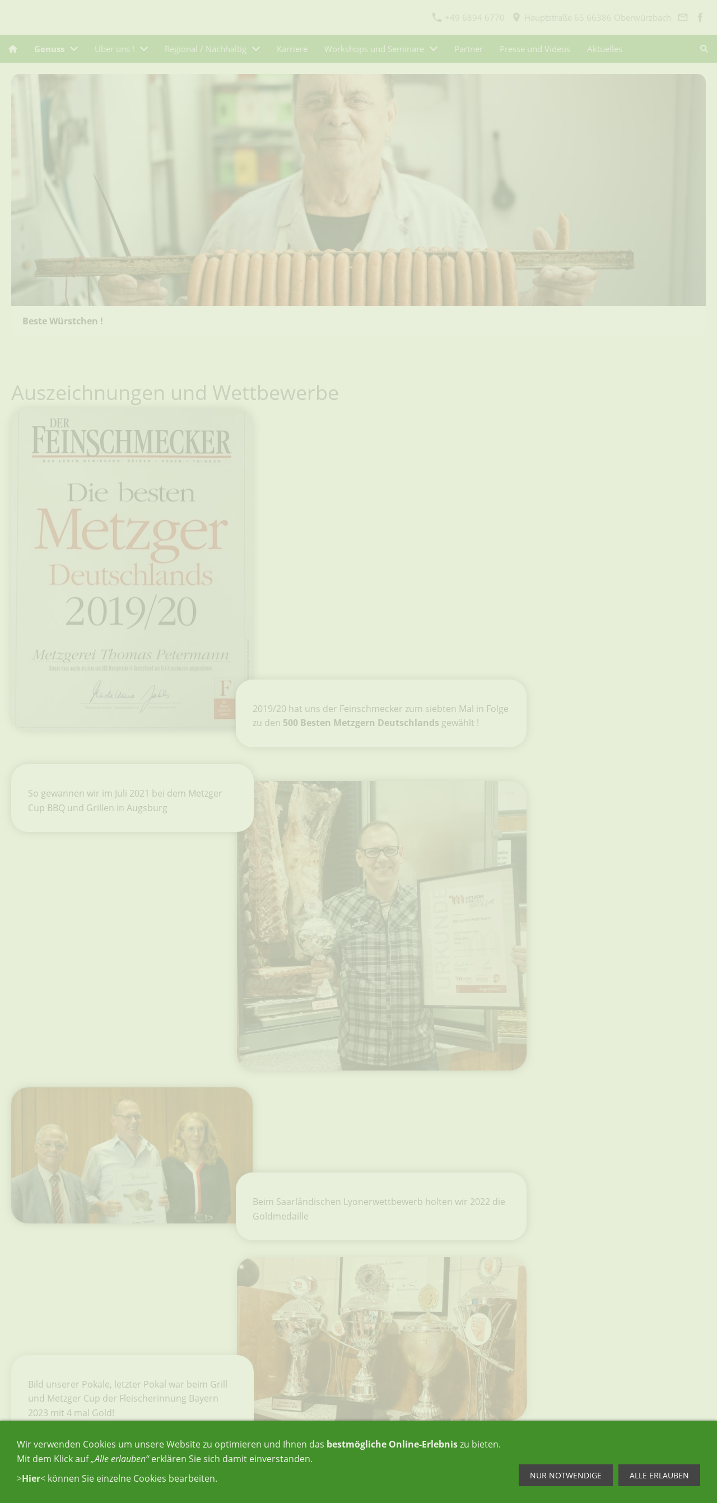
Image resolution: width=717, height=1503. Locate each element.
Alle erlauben (659, 1475)
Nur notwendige (566, 1475)
